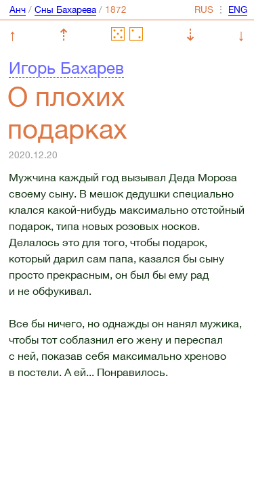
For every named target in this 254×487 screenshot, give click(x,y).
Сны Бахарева (65, 9)
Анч (17, 9)
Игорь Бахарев (66, 67)
